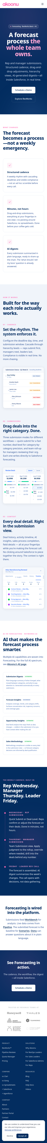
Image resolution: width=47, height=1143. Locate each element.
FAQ (27, 1080)
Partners (5, 1109)
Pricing (5, 1061)
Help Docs (30, 1085)
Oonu (34, 931)
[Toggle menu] (42, 4)
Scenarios (24, 931)
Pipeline (7, 927)
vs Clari (5, 1076)
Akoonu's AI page (16, 664)
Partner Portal (8, 1113)
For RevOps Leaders (34, 1052)
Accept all (22, 1136)
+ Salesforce (7, 1089)
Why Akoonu (31, 1048)
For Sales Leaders (33, 1056)
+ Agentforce (7, 1093)
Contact (5, 1117)
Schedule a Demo (23, 90)
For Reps (29, 1065)
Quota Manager (8, 1056)
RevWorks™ (6, 1048)
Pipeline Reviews (9, 1052)
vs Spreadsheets (8, 1085)
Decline (10, 1136)
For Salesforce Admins (35, 1061)
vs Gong (5, 1080)
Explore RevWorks (23, 99)
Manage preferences (13, 1130)
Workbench (31, 920)
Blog (27, 1076)
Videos (28, 1089)
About (4, 1104)
